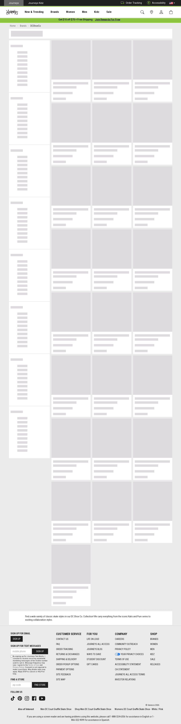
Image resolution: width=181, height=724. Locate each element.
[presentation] (31, 12)
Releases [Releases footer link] (155, 664)
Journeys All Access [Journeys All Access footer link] (98, 644)
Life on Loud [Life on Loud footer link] (93, 639)
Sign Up (17, 639)
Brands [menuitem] (49, 12)
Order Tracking (130, 3)
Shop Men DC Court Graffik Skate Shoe (93, 709)
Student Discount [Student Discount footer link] (96, 659)
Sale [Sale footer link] (152, 659)
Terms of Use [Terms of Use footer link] (122, 659)
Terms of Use (33, 665)
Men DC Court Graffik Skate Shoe (56, 709)
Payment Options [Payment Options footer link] (65, 669)
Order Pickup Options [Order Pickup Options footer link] (67, 664)
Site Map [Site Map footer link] (60, 679)
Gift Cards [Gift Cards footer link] (92, 664)
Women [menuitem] (63, 12)
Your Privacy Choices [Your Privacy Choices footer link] (129, 654)
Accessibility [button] (155, 3)
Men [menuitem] (75, 12)
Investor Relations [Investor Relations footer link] (125, 679)
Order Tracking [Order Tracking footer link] (64, 649)
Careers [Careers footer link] (119, 639)
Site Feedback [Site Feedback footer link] (63, 674)
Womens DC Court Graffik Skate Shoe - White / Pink (139, 709)
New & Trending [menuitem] (31, 12)
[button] (172, 3)
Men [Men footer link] (152, 649)
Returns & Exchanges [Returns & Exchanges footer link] (67, 654)
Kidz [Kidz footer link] (152, 654)
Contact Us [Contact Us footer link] (62, 639)
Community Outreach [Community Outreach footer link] (126, 644)
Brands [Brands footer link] (154, 639)
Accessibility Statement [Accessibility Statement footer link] (128, 664)
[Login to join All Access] (75, 20)
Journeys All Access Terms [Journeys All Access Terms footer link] (130, 674)
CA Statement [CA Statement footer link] (122, 669)
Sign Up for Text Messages (26, 646)
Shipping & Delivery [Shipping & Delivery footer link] (66, 659)
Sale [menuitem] (97, 12)
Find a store (17, 679)
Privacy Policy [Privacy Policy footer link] (123, 649)
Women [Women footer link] (154, 644)
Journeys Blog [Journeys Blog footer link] (94, 649)
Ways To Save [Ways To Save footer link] (94, 654)
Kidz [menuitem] (86, 12)
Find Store (40, 685)
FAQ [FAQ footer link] (58, 644)
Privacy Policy (18, 667)
